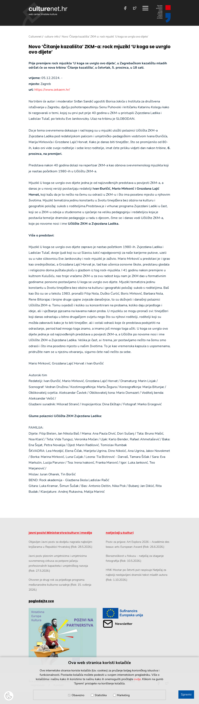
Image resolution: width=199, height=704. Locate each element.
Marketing (123, 695)
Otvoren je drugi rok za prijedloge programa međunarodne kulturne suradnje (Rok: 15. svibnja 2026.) (60, 585)
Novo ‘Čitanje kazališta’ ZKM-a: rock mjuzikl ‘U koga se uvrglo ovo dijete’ (99, 49)
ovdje (137, 679)
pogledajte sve (41, 601)
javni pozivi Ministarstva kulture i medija (60, 533)
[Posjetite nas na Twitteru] (134, 8)
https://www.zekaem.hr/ (52, 89)
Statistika (101, 695)
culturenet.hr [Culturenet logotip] (48, 10)
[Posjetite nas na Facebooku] (125, 8)
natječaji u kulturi (120, 533)
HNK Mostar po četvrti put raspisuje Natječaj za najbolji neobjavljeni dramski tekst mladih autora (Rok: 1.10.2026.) (136, 575)
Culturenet (35, 37)
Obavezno (78, 695)
